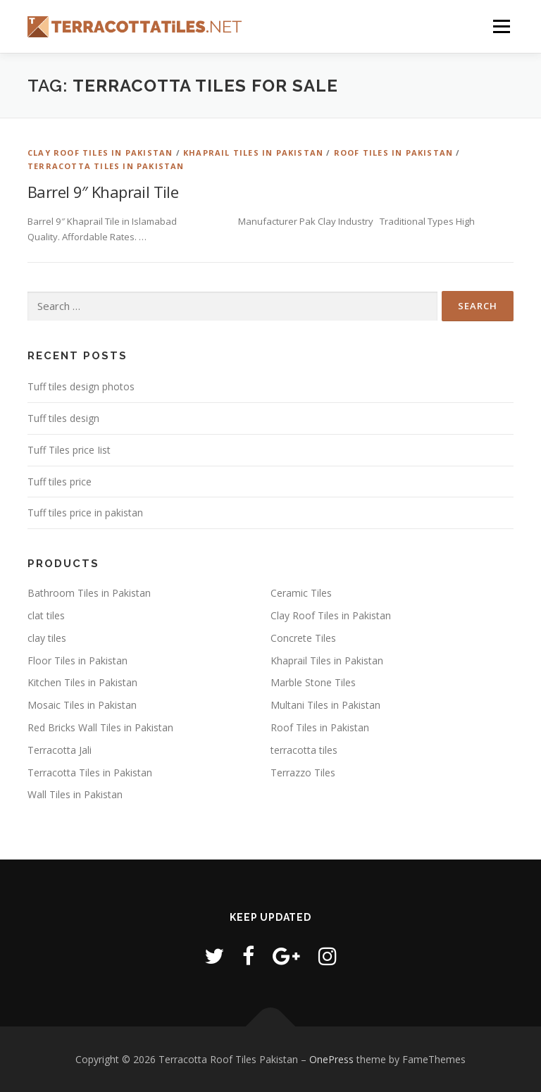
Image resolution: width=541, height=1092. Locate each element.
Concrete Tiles (303, 638)
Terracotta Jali (59, 750)
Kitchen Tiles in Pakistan (82, 682)
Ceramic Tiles (301, 593)
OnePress (331, 1059)
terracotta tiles (303, 750)
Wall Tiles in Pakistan (75, 794)
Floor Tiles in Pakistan (77, 660)
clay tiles (46, 638)
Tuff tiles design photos (81, 386)
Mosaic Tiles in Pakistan (82, 705)
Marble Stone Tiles (313, 682)
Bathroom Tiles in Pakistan (89, 593)
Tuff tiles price (59, 481)
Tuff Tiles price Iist (69, 450)
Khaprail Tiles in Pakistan (253, 152)
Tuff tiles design (63, 418)
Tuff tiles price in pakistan (85, 512)
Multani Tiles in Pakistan (325, 705)
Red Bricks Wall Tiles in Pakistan (100, 727)
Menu (501, 26)
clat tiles (46, 615)
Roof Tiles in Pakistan (393, 152)
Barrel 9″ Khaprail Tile (102, 191)
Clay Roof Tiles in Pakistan (100, 152)
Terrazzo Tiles (302, 772)
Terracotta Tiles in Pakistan (106, 166)
